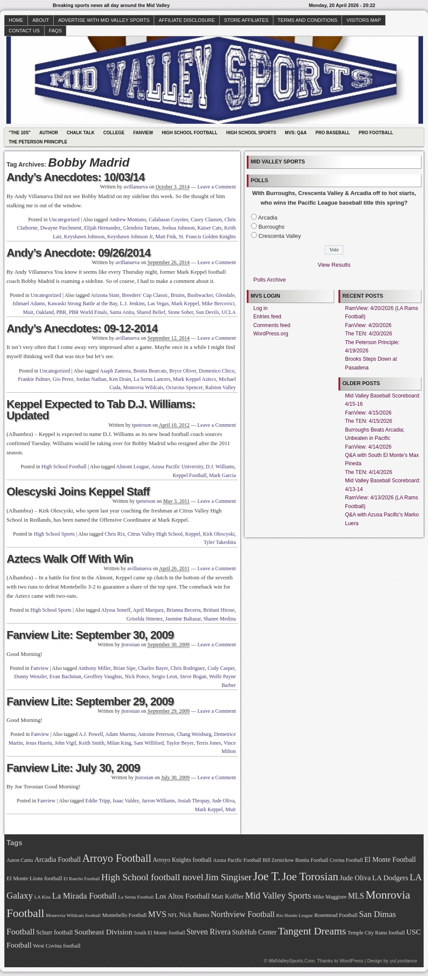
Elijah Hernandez (102, 228)
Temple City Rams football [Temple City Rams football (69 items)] (376, 933)
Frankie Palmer (34, 379)
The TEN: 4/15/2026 (368, 421)
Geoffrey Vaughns (103, 676)
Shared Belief (151, 312)
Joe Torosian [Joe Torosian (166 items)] (310, 876)
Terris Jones (208, 743)
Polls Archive (269, 279)
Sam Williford (149, 743)
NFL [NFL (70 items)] (173, 915)
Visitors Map (363, 20)
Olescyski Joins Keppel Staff (78, 491)
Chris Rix (115, 534)
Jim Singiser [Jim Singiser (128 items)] (228, 877)
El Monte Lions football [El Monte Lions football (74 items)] (34, 878)
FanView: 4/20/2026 (368, 325)
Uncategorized (64, 219)
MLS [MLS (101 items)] (356, 896)
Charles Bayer (153, 668)
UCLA (228, 312)
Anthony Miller (94, 668)
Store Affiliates (246, 20)
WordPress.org (270, 334)
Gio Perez (62, 379)
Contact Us (24, 30)
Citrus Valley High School (155, 534)
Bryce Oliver (183, 371)
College (114, 132)
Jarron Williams (158, 801)
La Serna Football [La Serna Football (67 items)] (136, 896)
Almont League (132, 467)
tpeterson (141, 425)
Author (48, 132)
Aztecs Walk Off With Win (70, 558)
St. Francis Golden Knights (207, 237)
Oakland (45, 312)
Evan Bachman (65, 676)
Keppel (192, 534)
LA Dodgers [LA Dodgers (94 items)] (390, 878)
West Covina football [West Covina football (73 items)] (57, 946)
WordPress (351, 960)
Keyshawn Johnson (84, 237)
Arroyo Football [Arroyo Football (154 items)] (116, 858)
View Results (334, 264)
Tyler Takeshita (220, 542)
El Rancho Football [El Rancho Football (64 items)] (82, 878)
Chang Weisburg (193, 734)
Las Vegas (158, 303)
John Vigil (65, 743)
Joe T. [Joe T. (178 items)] (267, 876)
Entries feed (267, 317)
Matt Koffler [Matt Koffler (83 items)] (227, 896)
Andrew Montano (127, 219)
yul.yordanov (403, 960)
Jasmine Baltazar (183, 619)
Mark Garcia (222, 475)
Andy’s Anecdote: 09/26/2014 (78, 252)
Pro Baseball (332, 132)
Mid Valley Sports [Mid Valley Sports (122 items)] (278, 895)
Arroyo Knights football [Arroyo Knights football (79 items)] (182, 860)
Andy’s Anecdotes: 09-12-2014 (82, 328)
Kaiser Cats (209, 228)
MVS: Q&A (296, 132)
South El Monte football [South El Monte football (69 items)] (159, 933)
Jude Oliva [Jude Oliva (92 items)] (355, 878)
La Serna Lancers (152, 379)
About (40, 20)
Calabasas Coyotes (168, 219)
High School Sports (251, 132)
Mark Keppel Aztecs (194, 379)
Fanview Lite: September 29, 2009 (90, 701)
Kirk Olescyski (219, 534)
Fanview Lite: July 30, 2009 (73, 767)
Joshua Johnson (178, 228)
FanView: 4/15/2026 (368, 413)
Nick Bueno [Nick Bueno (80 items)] (194, 914)
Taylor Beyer (179, 743)
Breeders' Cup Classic (145, 295)
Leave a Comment (216, 187)
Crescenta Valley (280, 236)
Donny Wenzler (30, 676)
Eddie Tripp (97, 801)
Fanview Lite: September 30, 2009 (90, 634)
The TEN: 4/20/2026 (368, 334)
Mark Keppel (185, 303)
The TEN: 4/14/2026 (368, 472)
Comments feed (271, 325)
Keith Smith (91, 743)
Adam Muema (120, 734)
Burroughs (272, 226)
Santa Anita (122, 312)
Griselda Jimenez (145, 619)
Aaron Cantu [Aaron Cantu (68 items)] (20, 860)
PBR (61, 312)
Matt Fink (165, 237)
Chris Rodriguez (187, 668)
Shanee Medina (220, 619)
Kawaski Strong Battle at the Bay (82, 303)
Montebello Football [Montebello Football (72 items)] (124, 915)
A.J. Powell (91, 734)
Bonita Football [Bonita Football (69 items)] (311, 860)
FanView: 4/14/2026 (368, 447)
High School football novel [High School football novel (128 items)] (152, 877)
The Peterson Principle (38, 141)
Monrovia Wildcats (143, 387)
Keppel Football (190, 475)
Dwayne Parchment (60, 228)
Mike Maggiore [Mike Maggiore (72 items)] (330, 897)
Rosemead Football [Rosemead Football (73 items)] (335, 915)
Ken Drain (120, 379)
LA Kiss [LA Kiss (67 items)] (42, 896)
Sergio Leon (164, 676)
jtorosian (130, 644)
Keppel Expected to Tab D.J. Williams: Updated (101, 409)
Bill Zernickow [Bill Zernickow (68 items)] (277, 860)
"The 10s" (20, 132)
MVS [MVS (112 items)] (157, 914)
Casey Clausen (206, 219)
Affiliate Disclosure (187, 20)
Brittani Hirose (219, 610)
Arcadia (267, 217)
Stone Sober (180, 312)
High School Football (189, 132)
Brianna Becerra (183, 610)
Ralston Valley (220, 387)
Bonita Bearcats (149, 371)
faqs (55, 30)
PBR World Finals (88, 312)
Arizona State (105, 295)
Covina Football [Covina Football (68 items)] (346, 860)
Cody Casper (221, 668)
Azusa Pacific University (177, 467)
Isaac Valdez (126, 801)
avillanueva (136, 187)
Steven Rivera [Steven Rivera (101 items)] (208, 931)
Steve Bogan (193, 676)
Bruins (178, 295)
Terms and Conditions (308, 20)
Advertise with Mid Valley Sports (103, 20)
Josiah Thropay (194, 801)
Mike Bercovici (218, 303)
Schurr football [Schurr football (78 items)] (54, 932)
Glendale (225, 295)
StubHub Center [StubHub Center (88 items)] (254, 932)
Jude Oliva (223, 801)
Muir (28, 312)
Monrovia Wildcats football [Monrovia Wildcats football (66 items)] (73, 915)
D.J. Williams (220, 467)
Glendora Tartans (141, 228)
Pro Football (376, 132)
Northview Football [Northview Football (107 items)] (243, 914)
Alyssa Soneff (115, 610)
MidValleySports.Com (291, 960)
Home (16, 20)
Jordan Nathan (91, 379)
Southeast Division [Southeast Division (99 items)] (103, 931)
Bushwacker (200, 295)
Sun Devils (207, 312)
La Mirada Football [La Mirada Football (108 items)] (84, 895)
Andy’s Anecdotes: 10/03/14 (76, 177)
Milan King (119, 743)
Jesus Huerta (38, 743)
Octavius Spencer (184, 387)
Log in (260, 308)
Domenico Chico (217, 371)
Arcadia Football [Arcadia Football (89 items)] (58, 859)
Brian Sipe (124, 668)
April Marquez (148, 610)
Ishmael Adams (29, 303)
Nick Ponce (136, 676)
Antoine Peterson (156, 734)
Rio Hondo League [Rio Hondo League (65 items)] (294, 915)
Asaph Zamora (115, 371)
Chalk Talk (81, 132)
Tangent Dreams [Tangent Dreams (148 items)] (312, 931)
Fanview (143, 132)
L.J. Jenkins (132, 303)
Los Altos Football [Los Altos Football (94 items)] (182, 896)
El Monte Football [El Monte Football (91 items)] (390, 859)
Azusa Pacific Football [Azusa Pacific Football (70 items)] (237, 860)
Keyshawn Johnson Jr (129, 237)
